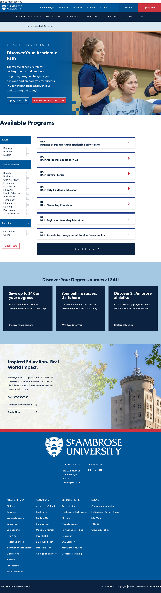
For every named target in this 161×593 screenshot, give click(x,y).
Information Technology (19, 548)
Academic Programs (28, 16)
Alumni (130, 16)
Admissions (74, 16)
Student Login (46, 7)
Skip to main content (11, 1)
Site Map (96, 518)
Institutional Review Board (105, 512)
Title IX (95, 524)
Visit (142, 16)
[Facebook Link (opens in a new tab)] (89, 471)
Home (29, 26)
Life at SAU (94, 16)
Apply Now (149, 7)
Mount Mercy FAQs (72, 548)
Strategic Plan (43, 548)
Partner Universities (72, 530)
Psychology (13, 566)
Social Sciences (15, 572)
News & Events (69, 524)
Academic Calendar (46, 506)
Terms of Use (107, 586)
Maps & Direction (45, 530)
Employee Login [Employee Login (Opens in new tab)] (44, 542)
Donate (91, 7)
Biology (11, 506)
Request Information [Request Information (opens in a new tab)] (20, 404)
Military (66, 518)
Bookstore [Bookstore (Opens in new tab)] (41, 512)
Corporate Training (72, 554)
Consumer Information (103, 506)
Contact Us (106, 7)
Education (12, 524)
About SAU (113, 16)
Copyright (121, 586)
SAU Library (68, 542)
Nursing (11, 560)
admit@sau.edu (71, 482)
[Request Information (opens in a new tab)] (49, 100)
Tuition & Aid (54, 16)
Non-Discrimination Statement (144, 586)
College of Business (46, 554)
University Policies (101, 530)
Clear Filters (11, 245)
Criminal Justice (15, 518)
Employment (43, 524)
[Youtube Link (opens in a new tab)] (101, 471)
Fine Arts (63, 7)
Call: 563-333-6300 (18, 397)
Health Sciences (15, 542)
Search (129, 7)
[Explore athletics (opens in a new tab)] (133, 325)
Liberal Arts (13, 554)
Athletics (77, 7)
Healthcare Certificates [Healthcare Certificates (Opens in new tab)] (74, 512)
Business (11, 512)
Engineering (13, 530)
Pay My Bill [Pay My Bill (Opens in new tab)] (42, 536)
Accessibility (68, 506)
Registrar (67, 536)
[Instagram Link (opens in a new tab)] (95, 471)
